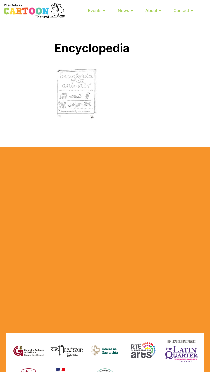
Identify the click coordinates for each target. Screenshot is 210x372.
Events (97, 10)
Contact (183, 10)
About (153, 10)
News (125, 10)
